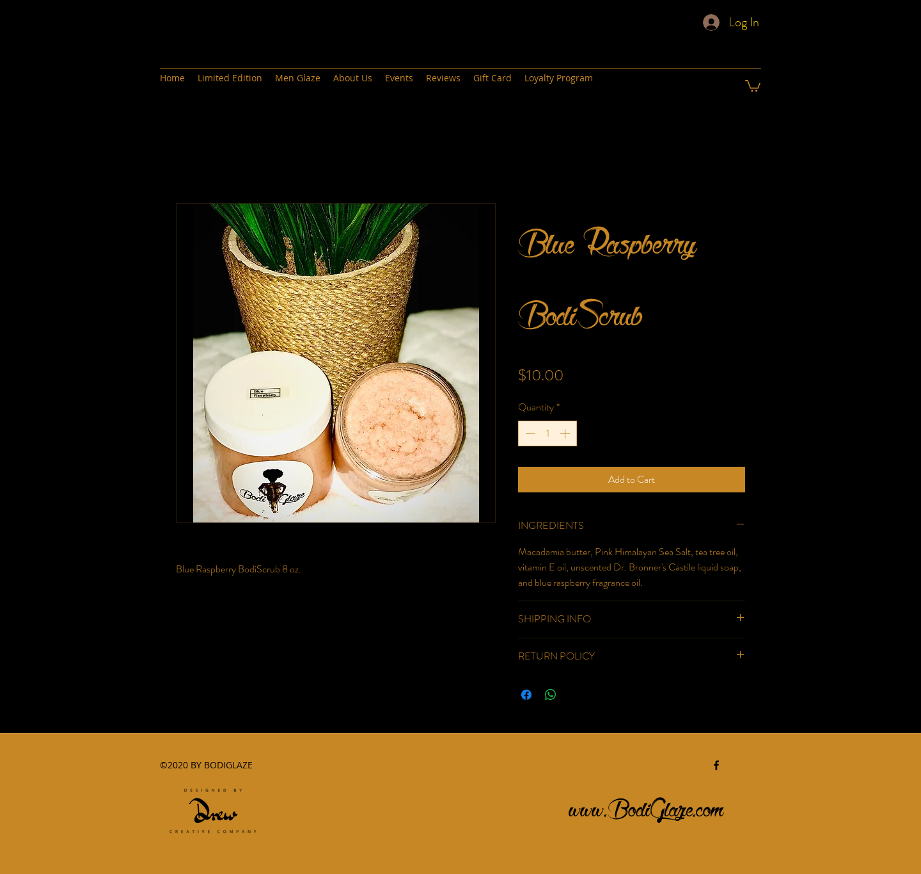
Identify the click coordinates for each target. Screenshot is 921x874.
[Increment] (566, 433)
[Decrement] (529, 433)
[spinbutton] (547, 433)
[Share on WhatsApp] (550, 694)
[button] (752, 85)
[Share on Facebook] (526, 694)
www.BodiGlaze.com (646, 805)
